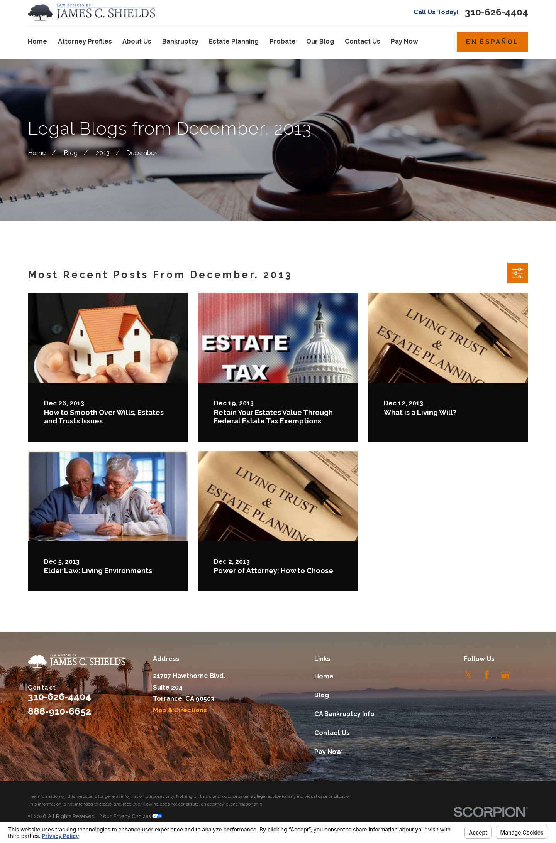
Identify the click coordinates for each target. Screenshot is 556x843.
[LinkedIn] (523, 674)
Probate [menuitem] (283, 41)
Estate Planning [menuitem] (234, 41)
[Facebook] (486, 674)
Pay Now (328, 751)
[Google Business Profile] (505, 674)
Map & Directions (180, 710)
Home (324, 676)
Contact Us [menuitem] (362, 41)
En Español (492, 42)
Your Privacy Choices (131, 816)
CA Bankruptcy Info (344, 714)
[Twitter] (468, 674)
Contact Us (332, 733)
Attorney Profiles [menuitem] (85, 41)
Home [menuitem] (37, 41)
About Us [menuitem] (136, 41)
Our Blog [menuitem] (320, 41)
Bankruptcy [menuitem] (180, 41)
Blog (321, 695)
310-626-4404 (496, 12)
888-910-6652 (59, 711)
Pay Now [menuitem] (404, 41)
